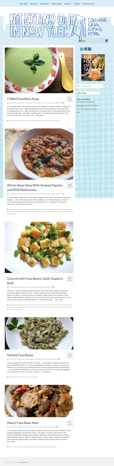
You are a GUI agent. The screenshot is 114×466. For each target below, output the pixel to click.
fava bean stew (46, 446)
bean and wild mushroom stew (15, 209)
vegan (52, 103)
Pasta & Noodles (34, 287)
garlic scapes (46, 305)
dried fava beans (21, 377)
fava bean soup (39, 120)
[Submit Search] (78, 86)
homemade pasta (40, 307)
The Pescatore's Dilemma (86, 102)
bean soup (26, 209)
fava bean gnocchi (19, 305)
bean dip (10, 377)
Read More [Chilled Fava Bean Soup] (39, 115)
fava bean (27, 211)
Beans (27, 103)
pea (59, 120)
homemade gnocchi (31, 307)
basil (9, 305)
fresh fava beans (54, 120)
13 (56, 427)
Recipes (39, 103)
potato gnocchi (49, 307)
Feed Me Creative (23, 462)
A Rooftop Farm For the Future (87, 105)
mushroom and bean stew (48, 211)
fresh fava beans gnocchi (36, 305)
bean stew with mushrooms (54, 209)
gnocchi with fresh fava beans (18, 307)
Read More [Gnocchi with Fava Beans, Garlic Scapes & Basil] (59, 300)
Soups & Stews (46, 103)
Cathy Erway (13, 103)
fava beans (46, 120)
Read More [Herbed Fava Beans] (46, 372)
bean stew (32, 209)
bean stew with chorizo (40, 209)
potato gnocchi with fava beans (61, 307)
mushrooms (58, 211)
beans (8, 211)
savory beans (35, 377)
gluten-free (33, 103)
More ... (79, 112)
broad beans (20, 446)
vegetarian (57, 103)
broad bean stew (12, 446)
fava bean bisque (12, 120)
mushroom (39, 211)
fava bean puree (21, 120)
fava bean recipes (30, 120)
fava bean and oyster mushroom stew (33, 446)
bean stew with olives (66, 209)
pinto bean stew (66, 211)
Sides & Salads (46, 359)
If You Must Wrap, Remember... (87, 109)
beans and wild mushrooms (17, 211)
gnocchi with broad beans (57, 305)
